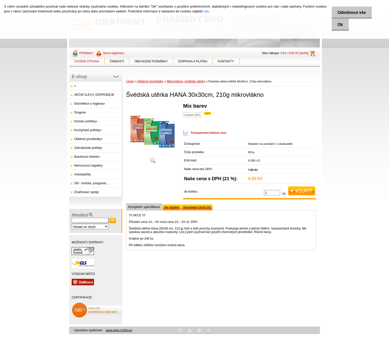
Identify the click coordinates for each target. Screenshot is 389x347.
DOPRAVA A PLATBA (192, 61)
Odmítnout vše (351, 12)
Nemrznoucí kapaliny (88, 165)
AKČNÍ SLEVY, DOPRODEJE (94, 95)
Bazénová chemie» (87, 156)
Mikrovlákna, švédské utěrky (186, 81)
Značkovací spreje (86, 192)
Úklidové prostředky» (88, 139)
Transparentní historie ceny (204, 132)
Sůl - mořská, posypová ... (91, 183)
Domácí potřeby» (85, 121)
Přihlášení (86, 53)
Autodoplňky (82, 174)
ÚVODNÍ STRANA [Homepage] (86, 61)
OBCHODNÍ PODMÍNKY (151, 61)
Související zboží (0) (197, 207)
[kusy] (272, 192)
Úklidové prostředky (150, 81)
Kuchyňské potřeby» (88, 130)
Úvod (129, 81)
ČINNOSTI (117, 61)
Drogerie (80, 112)
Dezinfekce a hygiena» (89, 103)
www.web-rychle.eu (119, 330)
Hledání (80, 215)
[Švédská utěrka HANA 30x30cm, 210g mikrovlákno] (152, 135)
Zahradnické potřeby (88, 148)
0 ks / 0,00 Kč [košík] (294, 53)
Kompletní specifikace (144, 207)
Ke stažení (172, 207)
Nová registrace (113, 53)
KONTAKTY (226, 61)
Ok (339, 24)
